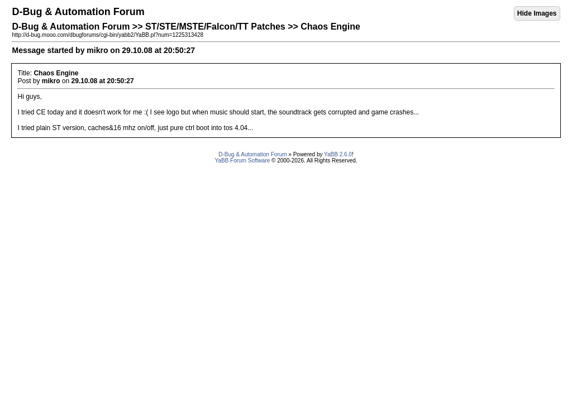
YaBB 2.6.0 (338, 154)
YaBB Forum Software (242, 160)
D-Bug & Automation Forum (252, 154)
